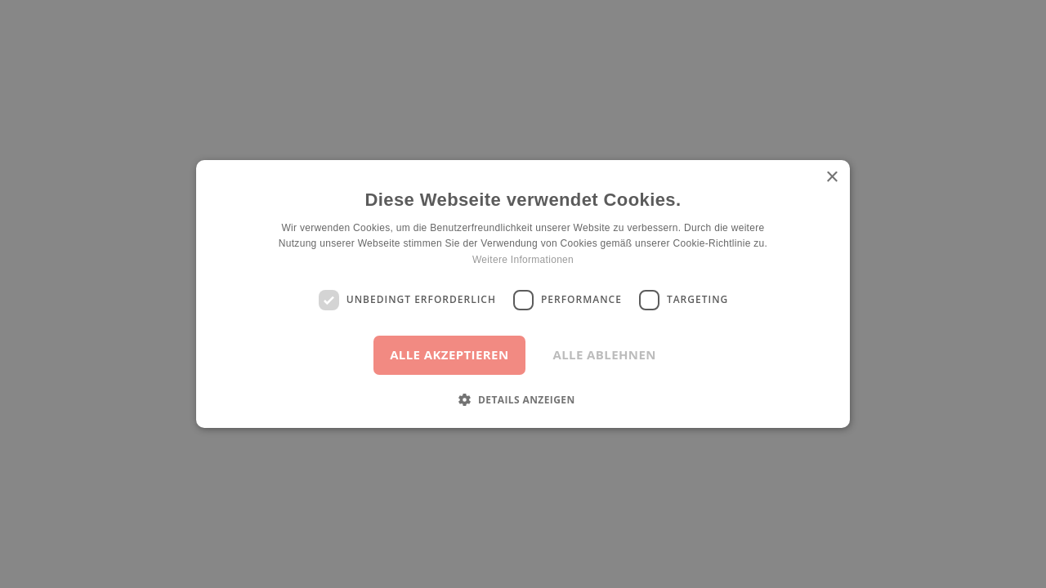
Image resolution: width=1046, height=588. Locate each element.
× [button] (831, 178)
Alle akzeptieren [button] (449, 354)
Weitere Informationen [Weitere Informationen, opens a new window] (523, 259)
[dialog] (523, 294)
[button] (522, 399)
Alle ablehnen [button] (604, 354)
